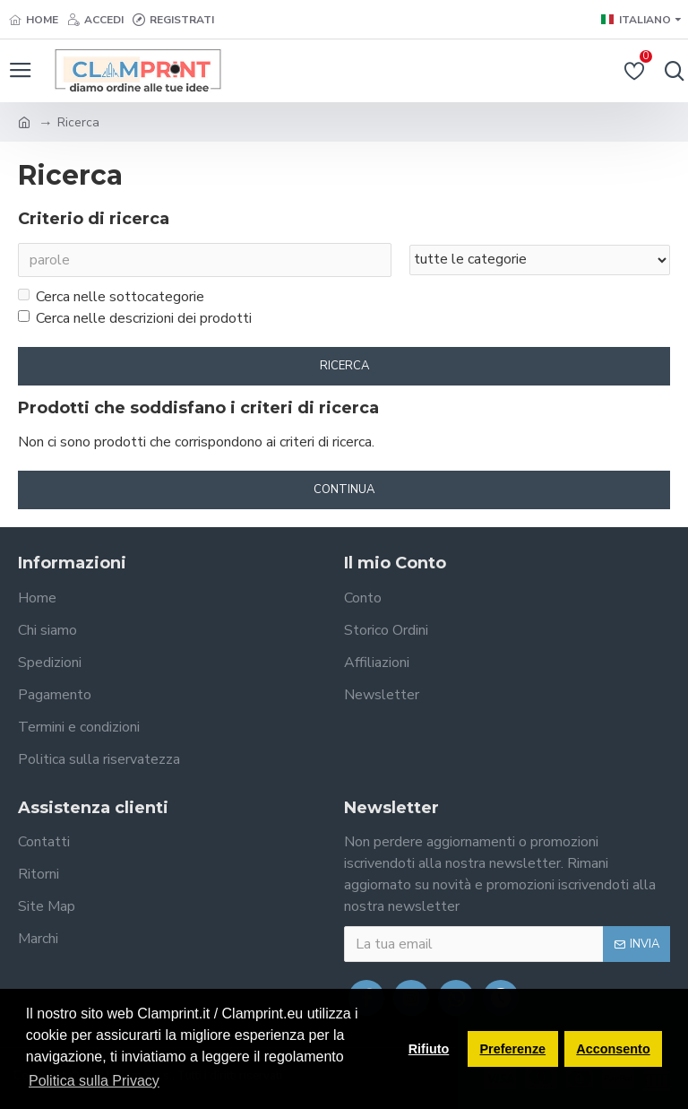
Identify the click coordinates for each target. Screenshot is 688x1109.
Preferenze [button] (513, 1049)
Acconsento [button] (612, 1049)
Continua (344, 489)
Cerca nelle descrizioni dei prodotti (135, 318)
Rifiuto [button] (429, 1049)
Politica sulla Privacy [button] (94, 1080)
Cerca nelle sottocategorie (111, 297)
